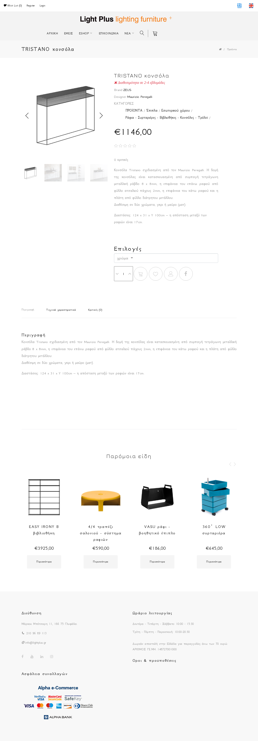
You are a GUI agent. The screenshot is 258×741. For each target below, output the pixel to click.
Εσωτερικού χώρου (175, 110)
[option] (64, 115)
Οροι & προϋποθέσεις (155, 660)
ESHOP (84, 33)
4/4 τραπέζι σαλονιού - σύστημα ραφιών (100, 533)
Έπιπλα (152, 110)
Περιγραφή (28, 309)
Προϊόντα (232, 49)
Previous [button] (27, 115)
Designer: (120, 97)
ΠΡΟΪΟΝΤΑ (133, 110)
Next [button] (101, 115)
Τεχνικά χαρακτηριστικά (61, 309)
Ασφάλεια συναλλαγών (45, 673)
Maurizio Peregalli (139, 97)
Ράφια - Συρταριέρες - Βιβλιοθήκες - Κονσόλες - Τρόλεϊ (166, 117)
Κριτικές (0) (95, 309)
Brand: (118, 90)
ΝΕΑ (128, 33)
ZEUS (127, 90)
